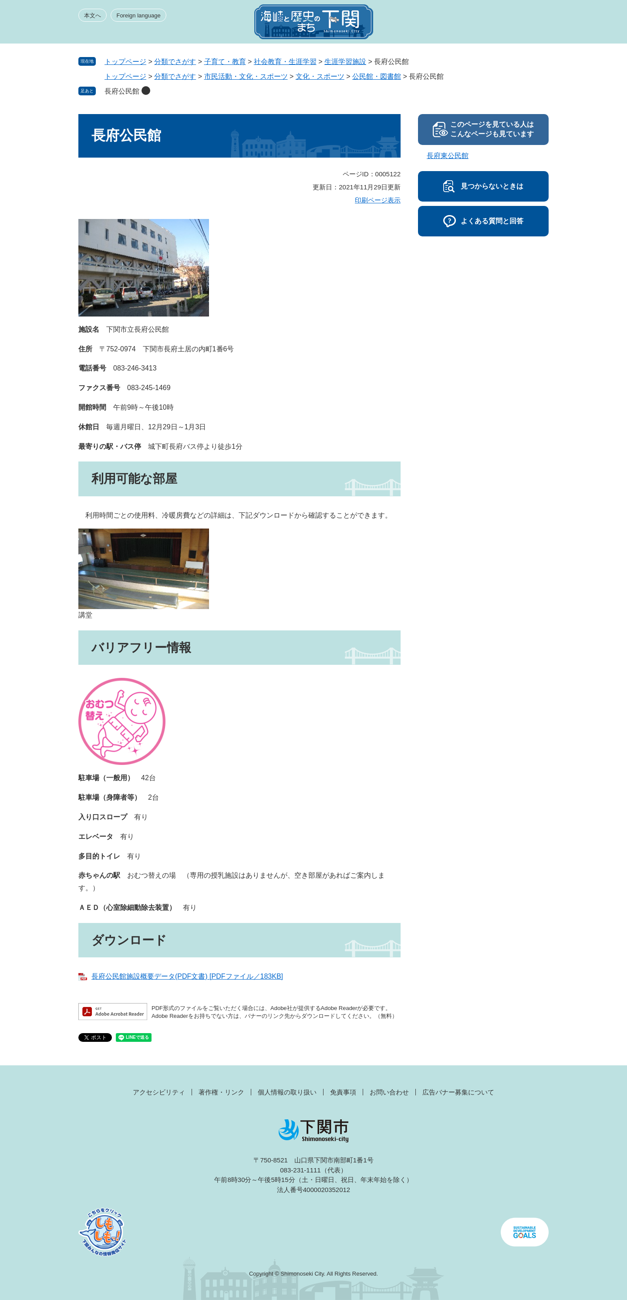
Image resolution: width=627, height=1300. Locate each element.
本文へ (92, 15)
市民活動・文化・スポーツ (246, 76)
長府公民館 (121, 91)
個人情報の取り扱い (287, 1092)
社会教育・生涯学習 (285, 61)
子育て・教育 (225, 61)
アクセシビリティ (159, 1092)
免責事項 (343, 1092)
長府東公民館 (448, 155)
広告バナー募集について (458, 1092)
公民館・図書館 (376, 76)
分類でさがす (175, 61)
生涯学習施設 (345, 61)
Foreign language (138, 15)
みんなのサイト (470, 24)
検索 (501, 24)
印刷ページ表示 (378, 200)
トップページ (125, 61)
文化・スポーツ (320, 76)
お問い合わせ (389, 1092)
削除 (146, 90)
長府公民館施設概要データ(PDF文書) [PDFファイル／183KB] (187, 976)
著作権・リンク (221, 1092)
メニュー (533, 24)
